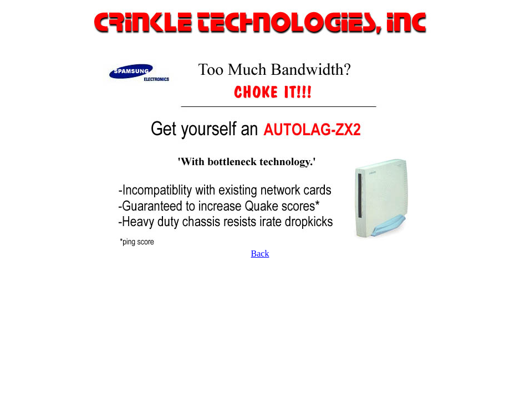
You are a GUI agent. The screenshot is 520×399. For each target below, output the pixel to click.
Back (260, 253)
